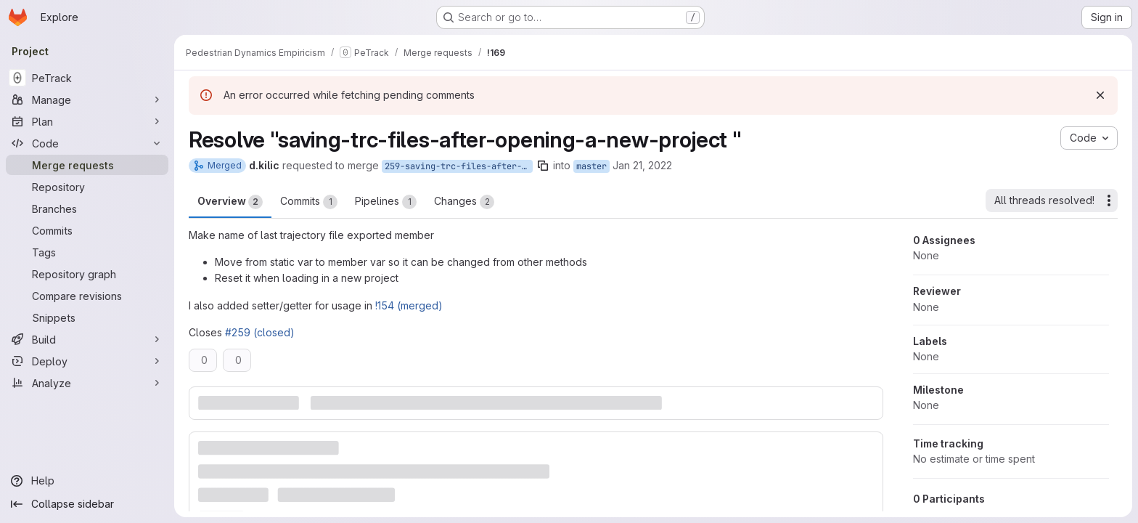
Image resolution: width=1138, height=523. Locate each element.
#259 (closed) (260, 332)
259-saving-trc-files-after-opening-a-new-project (459, 166)
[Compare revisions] (87, 295)
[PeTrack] (87, 78)
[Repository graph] (87, 274)
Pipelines (386, 202)
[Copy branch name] (543, 165)
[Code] (87, 143)
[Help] (87, 481)
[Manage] (87, 99)
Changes (464, 202)
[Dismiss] (1100, 95)
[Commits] (87, 230)
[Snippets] (87, 317)
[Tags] (87, 252)
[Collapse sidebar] (87, 504)
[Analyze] (87, 383)
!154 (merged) (409, 305)
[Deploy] (87, 361)
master (591, 166)
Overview (230, 202)
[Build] (87, 339)
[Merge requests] (87, 165)
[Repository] (87, 187)
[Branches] (87, 208)
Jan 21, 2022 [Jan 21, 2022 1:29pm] (642, 165)
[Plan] (87, 121)
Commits (308, 202)
